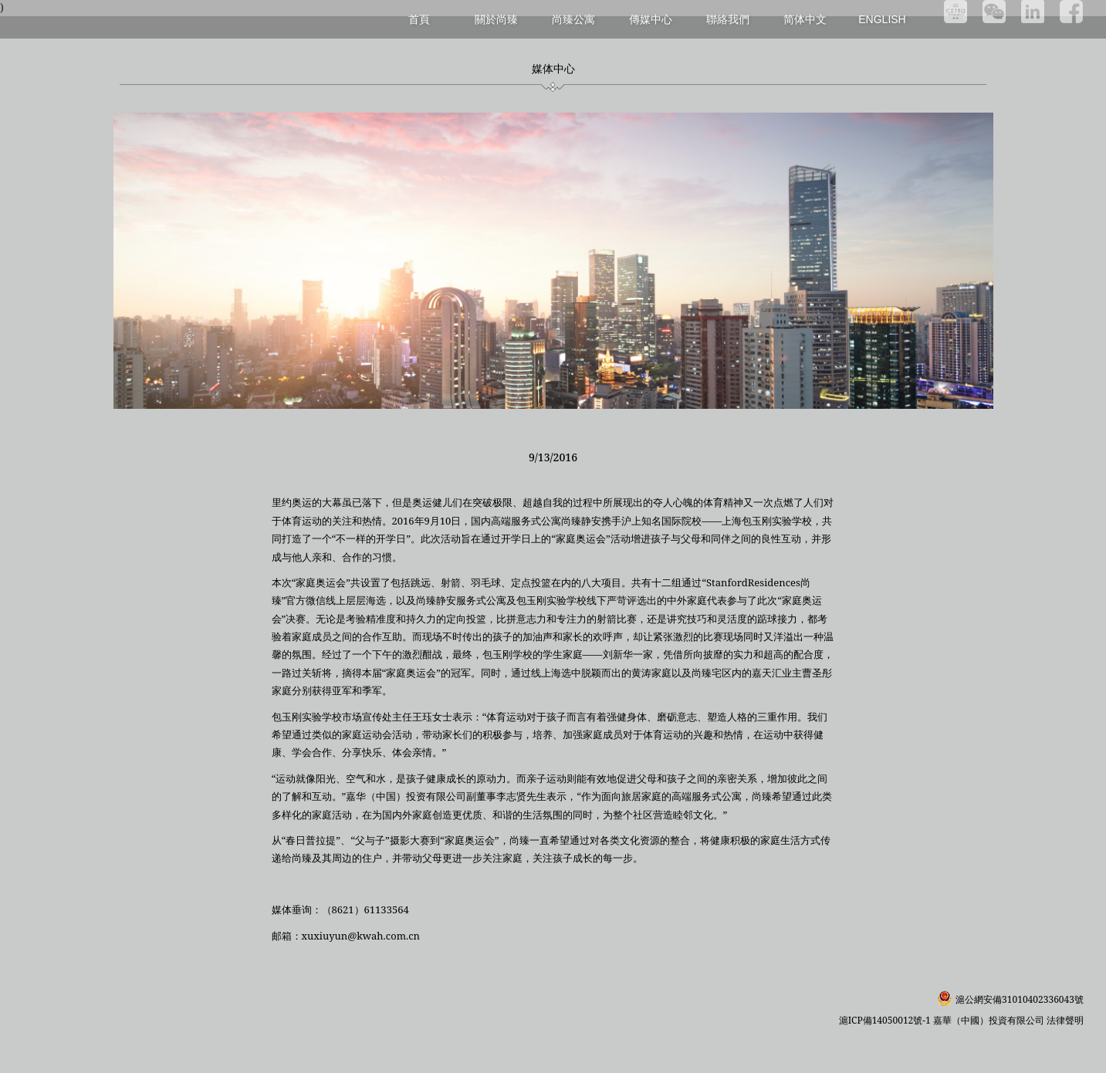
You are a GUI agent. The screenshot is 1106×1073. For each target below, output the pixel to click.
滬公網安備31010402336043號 (1019, 999)
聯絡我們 (727, 19)
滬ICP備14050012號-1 (886, 1020)
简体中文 (805, 19)
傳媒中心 (650, 19)
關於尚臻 (496, 19)
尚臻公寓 (573, 19)
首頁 (419, 19)
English (881, 19)
